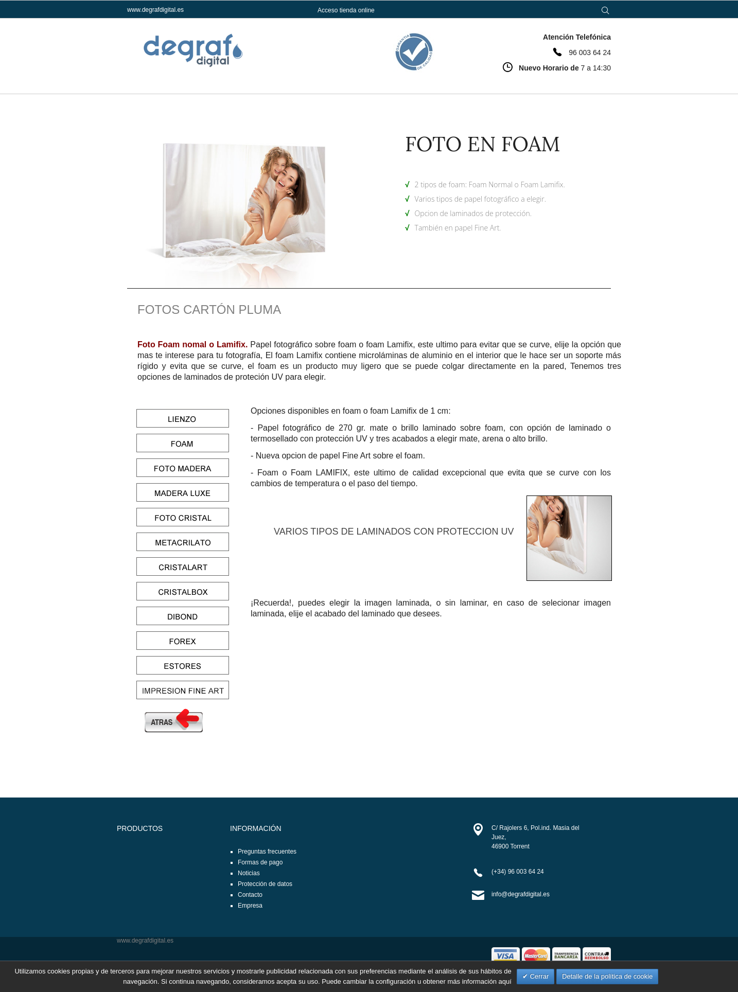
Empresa (250, 905)
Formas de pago (260, 862)
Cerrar (538, 976)
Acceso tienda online (346, 10)
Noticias (249, 873)
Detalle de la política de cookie (607, 976)
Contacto (250, 894)
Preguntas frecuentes (267, 851)
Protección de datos (265, 884)
